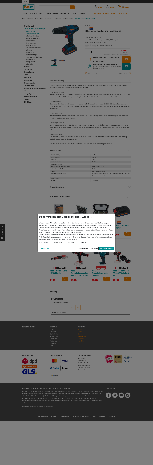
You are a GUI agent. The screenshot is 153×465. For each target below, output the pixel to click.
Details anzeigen (45, 248)
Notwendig (44, 242)
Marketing (84, 242)
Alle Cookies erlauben (106, 248)
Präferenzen (58, 242)
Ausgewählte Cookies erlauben (88, 248)
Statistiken (71, 242)
